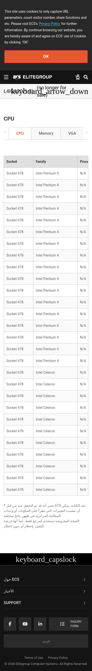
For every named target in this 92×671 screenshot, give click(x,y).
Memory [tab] (46, 133)
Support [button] (45, 602)
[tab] (46, 580)
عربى (46, 641)
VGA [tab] (72, 133)
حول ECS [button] (45, 579)
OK (46, 56)
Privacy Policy (49, 24)
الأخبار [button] (45, 591)
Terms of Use (33, 658)
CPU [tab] (20, 133)
